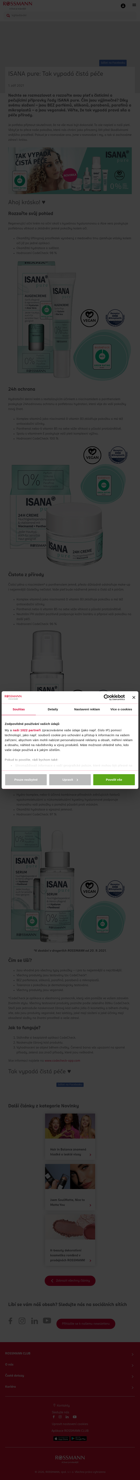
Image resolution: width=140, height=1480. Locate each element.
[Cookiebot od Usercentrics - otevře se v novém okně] (107, 697)
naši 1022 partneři (27, 730)
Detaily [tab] (53, 709)
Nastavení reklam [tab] (87, 709)
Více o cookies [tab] (121, 709)
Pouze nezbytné (26, 779)
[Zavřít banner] (133, 697)
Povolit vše (114, 779)
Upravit (70, 779)
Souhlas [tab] (19, 709)
